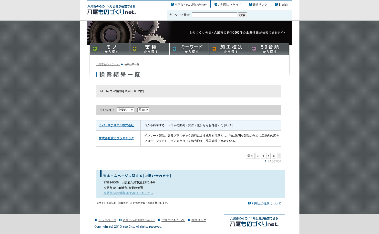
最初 (250, 156)
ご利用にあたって (229, 4)
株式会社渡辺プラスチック (116, 138)
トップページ (107, 220)
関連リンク (260, 4)
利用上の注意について (266, 203)
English (283, 4)
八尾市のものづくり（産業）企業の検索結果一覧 (111, 9)
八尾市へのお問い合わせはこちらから (128, 193)
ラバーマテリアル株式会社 (116, 125)
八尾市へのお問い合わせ (190, 4)
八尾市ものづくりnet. (108, 64)
